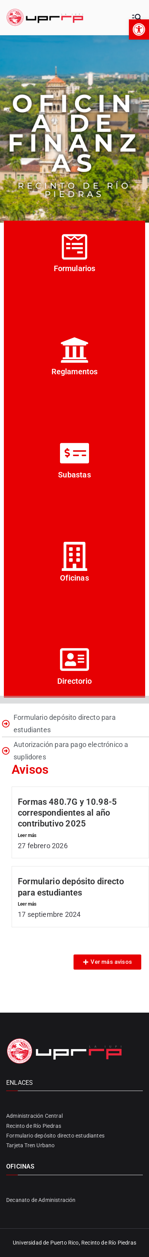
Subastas (74, 474)
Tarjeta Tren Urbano (30, 1145)
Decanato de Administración (41, 1200)
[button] (139, 29)
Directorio (74, 681)
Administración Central (34, 1116)
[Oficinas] (74, 556)
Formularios (75, 268)
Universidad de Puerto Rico (46, 1243)
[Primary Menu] (136, 17)
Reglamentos (74, 371)
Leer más (27, 835)
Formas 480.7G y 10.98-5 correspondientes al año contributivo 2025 (67, 812)
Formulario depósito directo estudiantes (55, 1136)
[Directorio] (74, 659)
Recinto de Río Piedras (33, 1126)
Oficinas (74, 578)
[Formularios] (74, 246)
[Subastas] (74, 453)
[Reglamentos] (74, 350)
